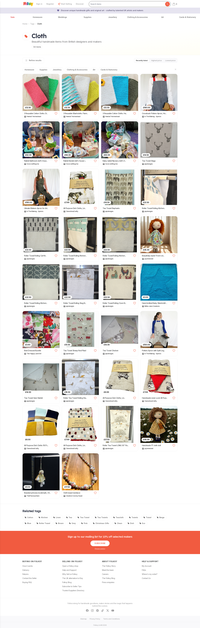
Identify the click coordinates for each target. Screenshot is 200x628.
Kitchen (43, 517)
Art (94, 69)
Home (24, 24)
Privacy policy (100, 548)
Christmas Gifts (101, 523)
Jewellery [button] (112, 17)
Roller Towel (43, 523)
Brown (59, 523)
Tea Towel (83, 517)
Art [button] (162, 17)
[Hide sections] (175, 69)
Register (50, 4)
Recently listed (137, 60)
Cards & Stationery (109, 69)
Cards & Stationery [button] (187, 17)
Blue (28, 523)
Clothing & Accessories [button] (137, 17)
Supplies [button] (87, 17)
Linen (57, 517)
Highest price (154, 60)
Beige (160, 517)
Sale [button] (13, 17)
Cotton (29, 517)
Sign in (39, 4)
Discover (80, 4)
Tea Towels (101, 517)
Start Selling (65, 4)
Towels (133, 517)
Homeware (29, 69)
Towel (147, 517)
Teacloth (118, 517)
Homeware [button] (37, 17)
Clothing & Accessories (77, 69)
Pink (84, 523)
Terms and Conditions (111, 619)
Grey (72, 523)
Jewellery (57, 69)
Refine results (33, 60)
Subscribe (100, 543)
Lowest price (169, 60)
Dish (131, 523)
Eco (142, 523)
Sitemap (83, 619)
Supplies (43, 69)
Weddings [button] (62, 17)
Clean (118, 523)
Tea (69, 517)
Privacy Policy (95, 619)
